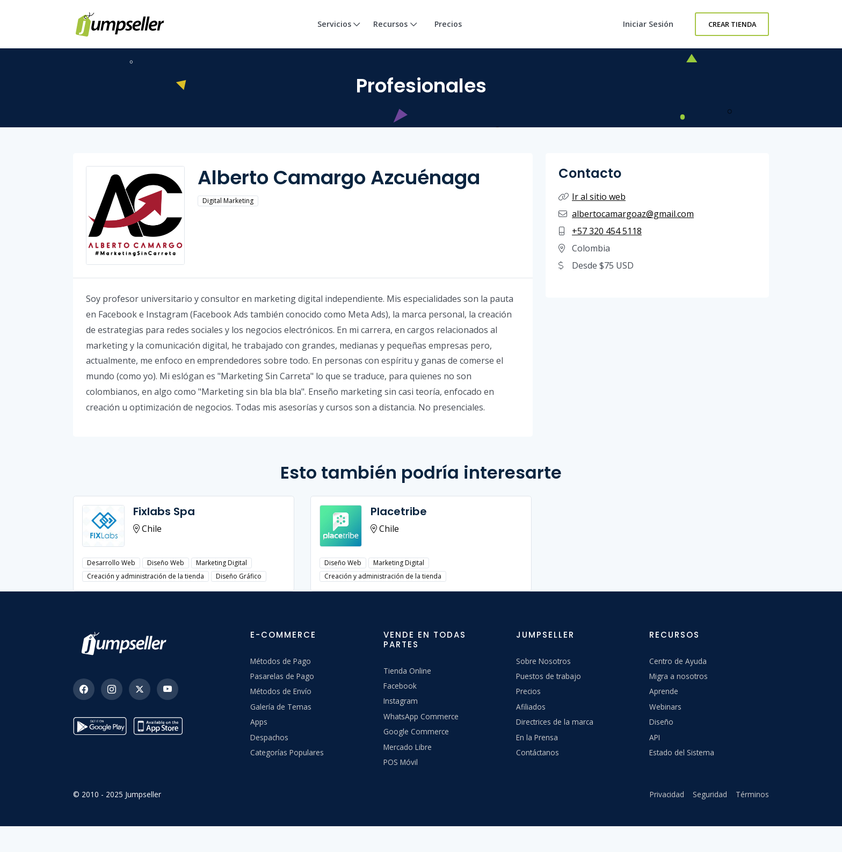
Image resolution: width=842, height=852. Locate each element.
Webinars (665, 707)
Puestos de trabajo (548, 676)
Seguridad (710, 794)
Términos (752, 794)
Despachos (269, 737)
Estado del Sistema (681, 752)
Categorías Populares (287, 752)
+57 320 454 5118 (607, 231)
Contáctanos (537, 752)
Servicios (339, 33)
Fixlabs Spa (164, 511)
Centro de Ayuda (678, 661)
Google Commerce (416, 731)
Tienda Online (407, 671)
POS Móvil (400, 762)
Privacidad (667, 794)
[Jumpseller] (126, 643)
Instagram (400, 701)
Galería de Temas (280, 707)
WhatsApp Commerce (421, 716)
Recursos (395, 33)
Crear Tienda (732, 24)
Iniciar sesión (648, 24)
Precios (448, 24)
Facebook (400, 686)
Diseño (661, 722)
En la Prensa (537, 737)
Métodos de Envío (280, 691)
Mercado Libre (407, 747)
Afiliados (531, 707)
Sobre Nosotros (543, 661)
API (654, 737)
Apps (258, 722)
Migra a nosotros (678, 676)
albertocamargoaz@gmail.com (633, 214)
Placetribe (399, 511)
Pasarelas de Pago (282, 676)
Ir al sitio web (599, 197)
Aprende (663, 691)
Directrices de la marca (554, 722)
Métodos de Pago (280, 661)
